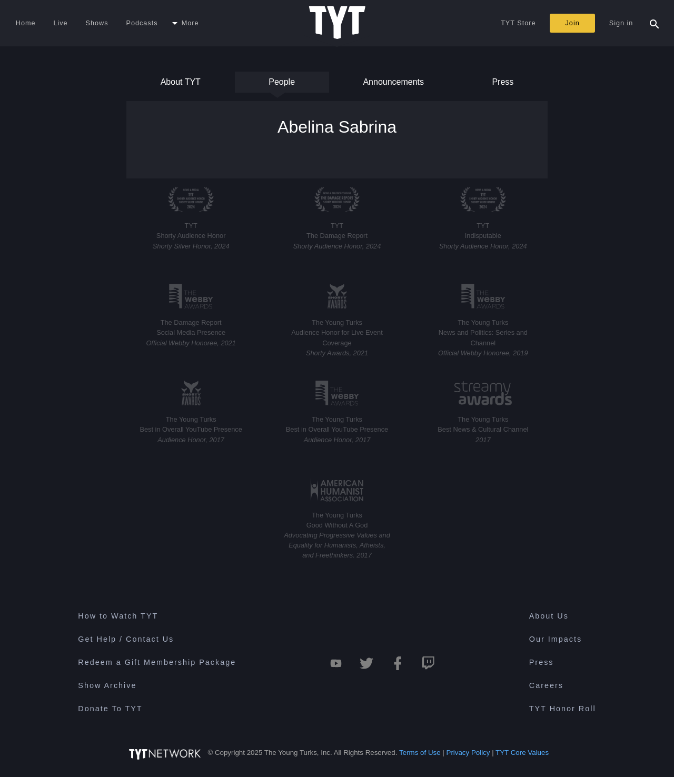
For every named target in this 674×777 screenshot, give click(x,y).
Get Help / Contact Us (126, 639)
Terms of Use (420, 752)
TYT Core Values (522, 752)
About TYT (181, 85)
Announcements (393, 85)
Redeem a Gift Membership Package (157, 662)
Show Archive (107, 685)
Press (501, 85)
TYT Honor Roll (562, 708)
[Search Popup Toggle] (654, 23)
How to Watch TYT (118, 616)
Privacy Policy (468, 752)
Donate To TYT (110, 708)
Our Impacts (555, 639)
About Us (549, 616)
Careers (546, 685)
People (282, 85)
